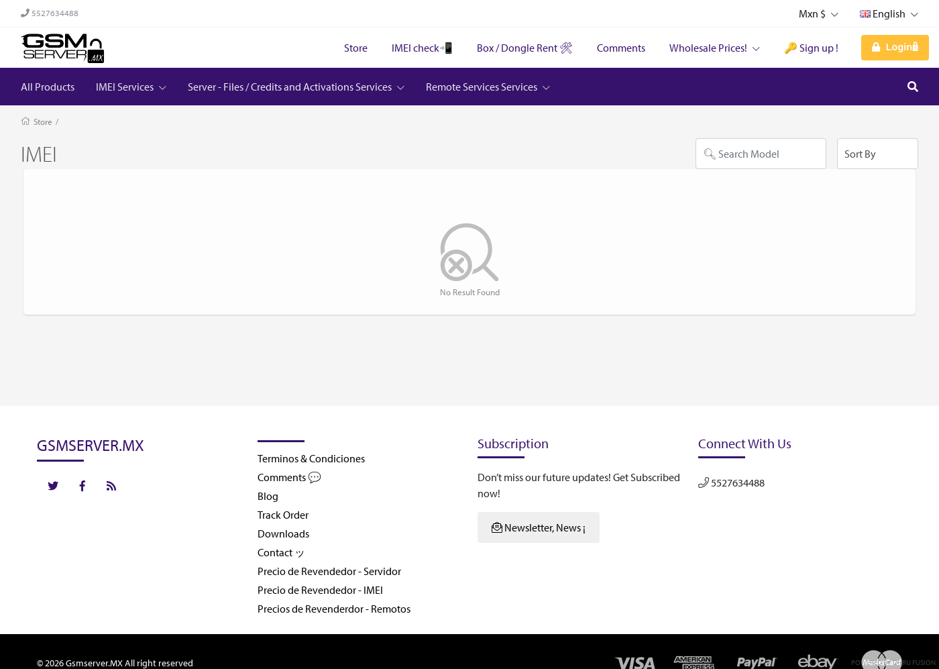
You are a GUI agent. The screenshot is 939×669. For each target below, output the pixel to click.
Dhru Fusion (914, 662)
